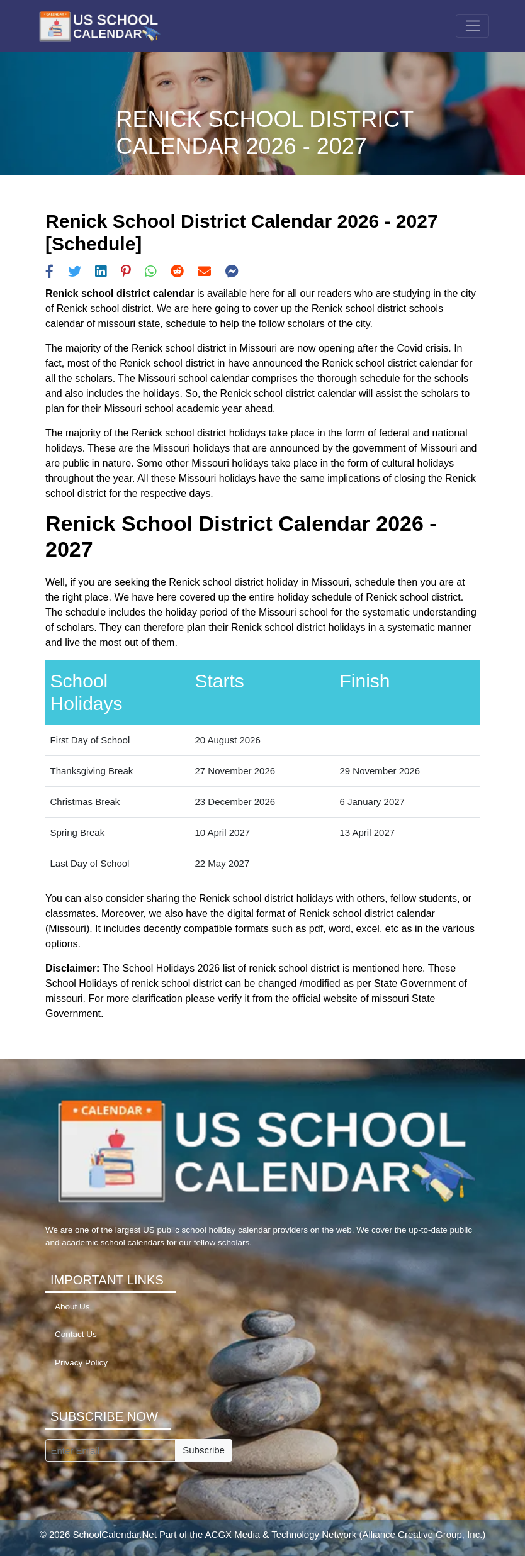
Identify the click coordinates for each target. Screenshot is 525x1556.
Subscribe (204, 1450)
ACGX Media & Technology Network (281, 1534)
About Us (72, 1306)
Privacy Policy (81, 1362)
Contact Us (76, 1334)
